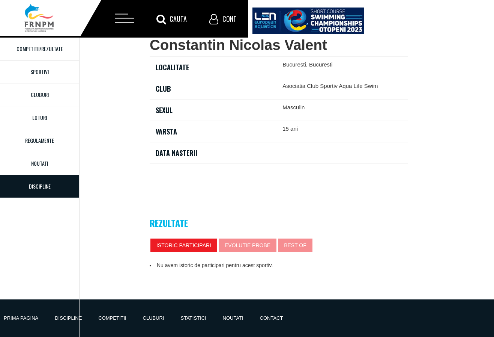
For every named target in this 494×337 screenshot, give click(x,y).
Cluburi (40, 94)
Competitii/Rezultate (40, 49)
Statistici (193, 318)
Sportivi (39, 72)
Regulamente (39, 140)
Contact (271, 318)
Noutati (39, 163)
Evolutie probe (247, 245)
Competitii (112, 318)
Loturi (39, 117)
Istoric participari (183, 245)
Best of (295, 245)
